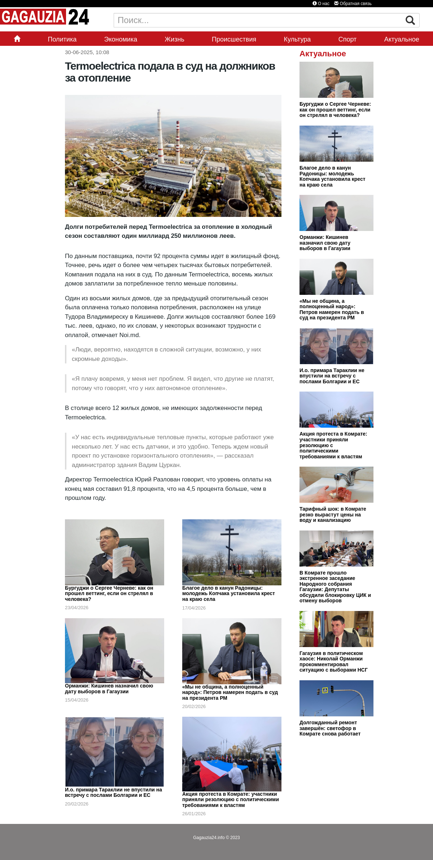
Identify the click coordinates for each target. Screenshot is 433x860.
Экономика (120, 39)
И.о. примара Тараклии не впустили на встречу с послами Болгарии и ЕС (113, 792)
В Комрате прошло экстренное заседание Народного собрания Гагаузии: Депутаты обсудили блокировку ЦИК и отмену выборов (335, 587)
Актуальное (401, 39)
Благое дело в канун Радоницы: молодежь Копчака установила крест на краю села (228, 593)
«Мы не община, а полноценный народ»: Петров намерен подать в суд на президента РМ (230, 692)
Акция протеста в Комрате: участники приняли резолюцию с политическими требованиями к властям (230, 799)
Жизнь (174, 39)
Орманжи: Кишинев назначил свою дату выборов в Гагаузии (109, 688)
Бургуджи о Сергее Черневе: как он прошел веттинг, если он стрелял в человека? (109, 593)
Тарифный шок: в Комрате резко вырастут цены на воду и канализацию (332, 514)
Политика (62, 39)
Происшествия (234, 39)
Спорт (347, 39)
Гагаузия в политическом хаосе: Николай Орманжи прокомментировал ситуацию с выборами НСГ (333, 661)
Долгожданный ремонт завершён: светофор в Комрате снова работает (329, 728)
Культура (297, 39)
